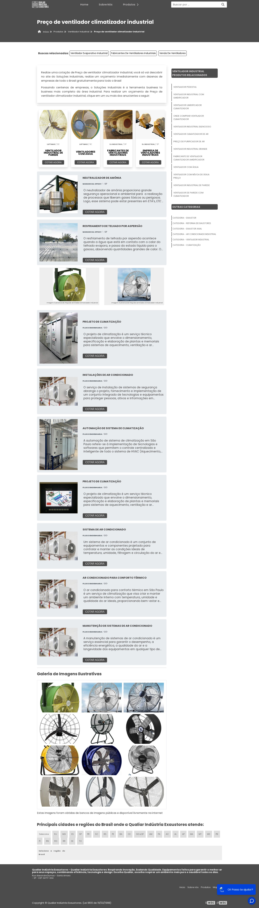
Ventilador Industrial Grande (190, 148)
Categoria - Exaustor (184, 217)
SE (72, 841)
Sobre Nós (105, 4)
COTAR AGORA (53, 162)
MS (208, 834)
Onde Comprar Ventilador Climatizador (188, 117)
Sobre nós (193, 887)
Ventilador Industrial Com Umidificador (188, 96)
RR (64, 841)
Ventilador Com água (186, 167)
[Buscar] (223, 4)
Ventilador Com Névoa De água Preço (191, 176)
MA (191, 834)
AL (175, 834)
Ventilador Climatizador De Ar (190, 134)
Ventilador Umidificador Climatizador (187, 107)
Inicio (182, 887)
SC (96, 834)
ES (72, 834)
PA (159, 834)
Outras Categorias (186, 207)
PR (88, 834)
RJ (55, 834)
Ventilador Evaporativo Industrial (89, 53)
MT (200, 834)
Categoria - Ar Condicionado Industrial (194, 234)
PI (39, 841)
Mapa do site (220, 887)
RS (105, 834)
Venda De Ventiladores (172, 53)
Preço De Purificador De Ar (189, 141)
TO (80, 841)
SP (80, 834)
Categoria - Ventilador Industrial (191, 239)
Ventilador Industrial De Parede (191, 185)
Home (84, 4)
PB (217, 834)
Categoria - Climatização (187, 245)
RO (55, 841)
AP (183, 834)
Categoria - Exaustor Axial (187, 228)
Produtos (131, 4)
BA (121, 834)
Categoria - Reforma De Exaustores (192, 223)
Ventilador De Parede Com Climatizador (188, 194)
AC (167, 834)
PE (113, 834)
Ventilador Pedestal (185, 87)
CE (129, 834)
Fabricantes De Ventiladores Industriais (133, 53)
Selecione (44, 834)
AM (150, 834)
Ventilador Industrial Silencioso (192, 126)
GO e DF (140, 834)
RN (47, 841)
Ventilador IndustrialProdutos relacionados (189, 73)
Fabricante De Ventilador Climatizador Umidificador (188, 158)
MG (64, 834)
